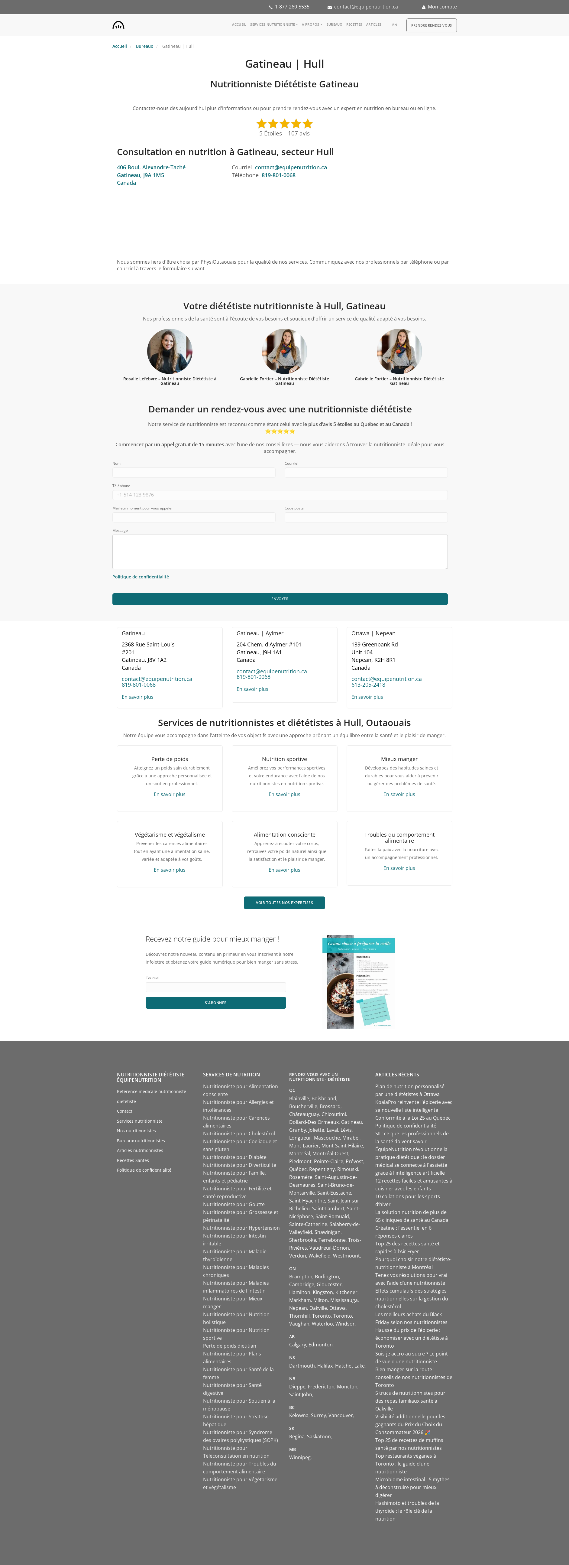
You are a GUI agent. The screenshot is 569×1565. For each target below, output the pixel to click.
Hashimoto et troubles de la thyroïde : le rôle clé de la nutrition (407, 1511)
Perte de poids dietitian (229, 1345)
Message (120, 530)
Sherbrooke (302, 1240)
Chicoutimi (334, 1114)
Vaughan (299, 1323)
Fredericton (321, 1386)
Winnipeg (300, 1457)
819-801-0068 (279, 175)
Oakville (318, 1308)
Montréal (299, 1153)
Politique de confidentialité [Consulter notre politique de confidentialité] (140, 577)
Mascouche (327, 1137)
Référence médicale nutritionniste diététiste (151, 1096)
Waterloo (322, 1323)
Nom (116, 463)
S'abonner (216, 1002)
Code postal (295, 508)
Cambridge (301, 1284)
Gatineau (351, 1122)
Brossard (330, 1106)
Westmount (346, 1255)
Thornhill (299, 1316)
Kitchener (346, 1292)
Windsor (345, 1323)
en (394, 24)
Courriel (291, 463)
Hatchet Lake (350, 1365)
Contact (124, 1111)
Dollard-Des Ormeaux (314, 1122)
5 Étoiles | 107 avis (284, 133)
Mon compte (442, 6)
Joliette (316, 1130)
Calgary (297, 1344)
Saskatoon (319, 1436)
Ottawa (337, 1308)
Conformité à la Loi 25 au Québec (413, 1117)
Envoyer (280, 598)
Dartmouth (302, 1365)
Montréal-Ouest (330, 1153)
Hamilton (299, 1292)
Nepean (298, 1308)
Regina (297, 1436)
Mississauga (344, 1300)
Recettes (354, 24)
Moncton (347, 1386)
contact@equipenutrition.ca (366, 6)
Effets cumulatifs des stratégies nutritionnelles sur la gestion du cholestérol (411, 1298)
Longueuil (300, 1137)
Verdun (297, 1255)
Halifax (325, 1365)
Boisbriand (324, 1098)
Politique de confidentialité (144, 1170)
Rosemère (300, 1177)
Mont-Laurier (304, 1145)
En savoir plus (138, 697)
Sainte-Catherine (308, 1224)
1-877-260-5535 (292, 6)
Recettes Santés (133, 1160)
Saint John (300, 1394)
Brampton (300, 1276)
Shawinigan (328, 1232)
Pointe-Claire (328, 1161)
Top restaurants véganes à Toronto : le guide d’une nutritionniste (405, 1464)
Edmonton (321, 1344)
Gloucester (329, 1284)
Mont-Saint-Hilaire (342, 1145)
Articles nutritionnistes (140, 1150)
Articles (373, 24)
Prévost (354, 1161)
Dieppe (297, 1386)
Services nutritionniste (272, 24)
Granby (297, 1130)
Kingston (323, 1292)
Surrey (318, 1415)
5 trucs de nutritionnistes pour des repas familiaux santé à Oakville (410, 1401)
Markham (300, 1300)
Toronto (321, 1316)
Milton (320, 1300)
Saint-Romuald (332, 1216)
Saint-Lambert (328, 1208)
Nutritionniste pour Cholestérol (239, 1133)
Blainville (299, 1098)
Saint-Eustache (334, 1192)
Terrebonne (332, 1240)
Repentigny (322, 1169)
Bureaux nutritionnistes (141, 1141)
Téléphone (121, 485)
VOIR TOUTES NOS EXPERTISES (284, 902)
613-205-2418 (368, 684)
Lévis (346, 1130)
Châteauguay (304, 1114)
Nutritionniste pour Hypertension (241, 1228)
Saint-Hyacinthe (307, 1200)
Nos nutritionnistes (136, 1131)
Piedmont (300, 1161)
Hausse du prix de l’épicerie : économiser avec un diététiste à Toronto (411, 1338)
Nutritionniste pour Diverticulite (239, 1165)
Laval (332, 1130)
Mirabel (351, 1137)
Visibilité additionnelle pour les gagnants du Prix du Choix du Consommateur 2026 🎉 (410, 1424)
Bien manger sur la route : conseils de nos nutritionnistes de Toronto (413, 1377)
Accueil (239, 24)
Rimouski (347, 1169)
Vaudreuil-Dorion (329, 1248)
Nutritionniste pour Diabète (235, 1157)
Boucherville (303, 1106)
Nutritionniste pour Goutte (234, 1204)
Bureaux (334, 24)
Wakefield (320, 1255)
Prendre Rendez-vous (431, 25)
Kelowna (299, 1415)
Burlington (327, 1276)
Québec (298, 1169)
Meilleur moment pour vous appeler (142, 508)
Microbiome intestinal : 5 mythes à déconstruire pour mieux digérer (412, 1487)
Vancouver (340, 1415)
